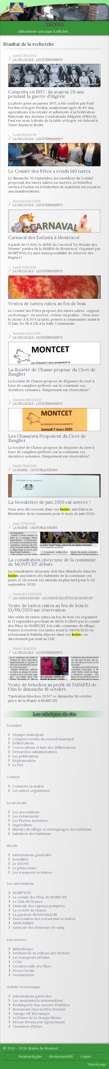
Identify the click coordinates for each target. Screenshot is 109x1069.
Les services (17, 940)
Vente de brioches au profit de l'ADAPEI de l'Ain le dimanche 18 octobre (52, 687)
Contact (13, 777)
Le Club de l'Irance (28, 902)
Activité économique (23, 987)
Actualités (20, 859)
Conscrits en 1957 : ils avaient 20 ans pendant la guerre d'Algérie (46, 94)
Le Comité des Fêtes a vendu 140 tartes (49, 171)
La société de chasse (30, 910)
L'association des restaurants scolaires (44, 919)
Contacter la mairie (28, 786)
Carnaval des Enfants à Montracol (43, 237)
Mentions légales (30, 1056)
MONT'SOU (22, 893)
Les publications (25, 756)
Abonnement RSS (61, 1056)
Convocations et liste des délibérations (44, 747)
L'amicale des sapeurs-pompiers (39, 906)
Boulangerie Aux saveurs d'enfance (41, 1005)
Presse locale (24, 971)
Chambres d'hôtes (28, 1026)
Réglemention (23, 761)
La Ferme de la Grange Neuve (37, 1018)
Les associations (26, 812)
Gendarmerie (24, 975)
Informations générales (31, 855)
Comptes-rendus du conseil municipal (43, 739)
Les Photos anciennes (30, 821)
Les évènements (25, 816)
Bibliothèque (23, 949)
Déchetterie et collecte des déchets (41, 953)
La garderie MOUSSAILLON (35, 915)
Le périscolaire (24, 868)
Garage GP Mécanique (31, 1014)
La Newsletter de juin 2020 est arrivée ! (49, 502)
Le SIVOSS (20, 864)
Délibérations (23, 743)
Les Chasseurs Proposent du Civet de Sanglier (47, 438)
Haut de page (97, 1064)
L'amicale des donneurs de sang (39, 927)
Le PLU (17, 765)
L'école (12, 846)
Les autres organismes (31, 791)
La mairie (14, 725)
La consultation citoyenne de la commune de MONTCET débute (52, 562)
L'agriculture (22, 825)
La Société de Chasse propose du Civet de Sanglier (52, 372)
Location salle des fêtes (32, 966)
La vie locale (17, 803)
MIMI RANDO (23, 923)
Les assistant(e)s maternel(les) (38, 1001)
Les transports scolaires (32, 872)
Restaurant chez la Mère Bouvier (39, 1009)
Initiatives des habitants (31, 834)
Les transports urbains (31, 957)
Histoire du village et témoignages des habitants (52, 829)
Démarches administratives (34, 752)
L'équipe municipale (28, 735)
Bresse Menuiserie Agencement (39, 1022)
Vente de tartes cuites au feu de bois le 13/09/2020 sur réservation (48, 608)
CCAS (17, 962)
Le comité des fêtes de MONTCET (40, 897)
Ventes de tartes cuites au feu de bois (47, 303)
